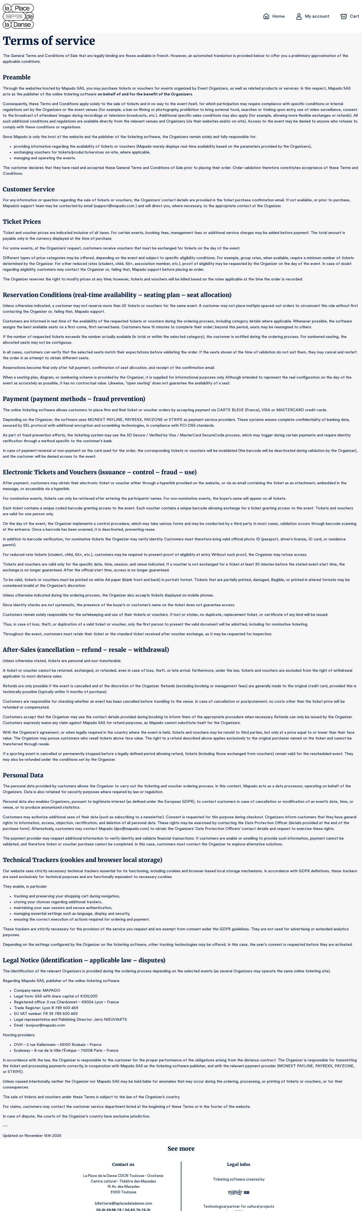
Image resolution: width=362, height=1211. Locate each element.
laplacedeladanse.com (124, 1199)
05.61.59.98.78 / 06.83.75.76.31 (123, 1193)
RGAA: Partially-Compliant (238, 1200)
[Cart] (350, 16)
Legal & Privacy (238, 1194)
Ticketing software (229, 1162)
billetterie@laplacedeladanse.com (124, 1186)
